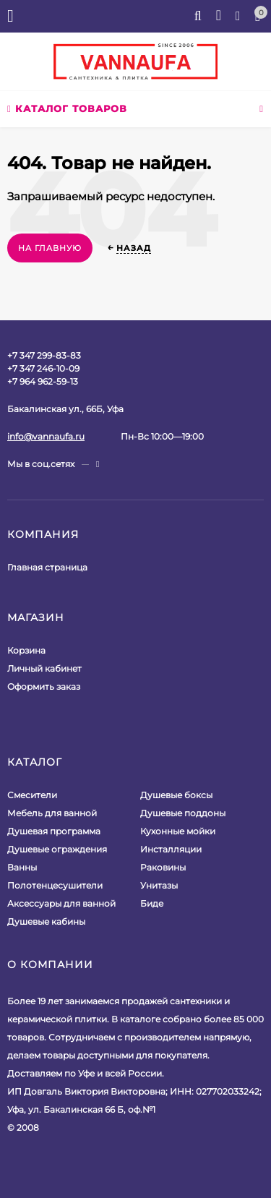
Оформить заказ (43, 686)
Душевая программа (53, 831)
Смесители (32, 795)
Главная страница (47, 567)
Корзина (26, 650)
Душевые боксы (176, 795)
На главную (50, 248)
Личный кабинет (44, 668)
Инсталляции (171, 849)
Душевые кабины (46, 921)
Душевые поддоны (182, 813)
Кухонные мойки (177, 831)
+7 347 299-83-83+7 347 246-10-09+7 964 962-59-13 (44, 368)
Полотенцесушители (55, 885)
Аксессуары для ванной (61, 903)
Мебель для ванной (52, 813)
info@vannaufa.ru (46, 436)
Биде (151, 903)
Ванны (22, 867)
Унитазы (159, 885)
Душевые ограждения (57, 849)
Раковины (163, 867)
